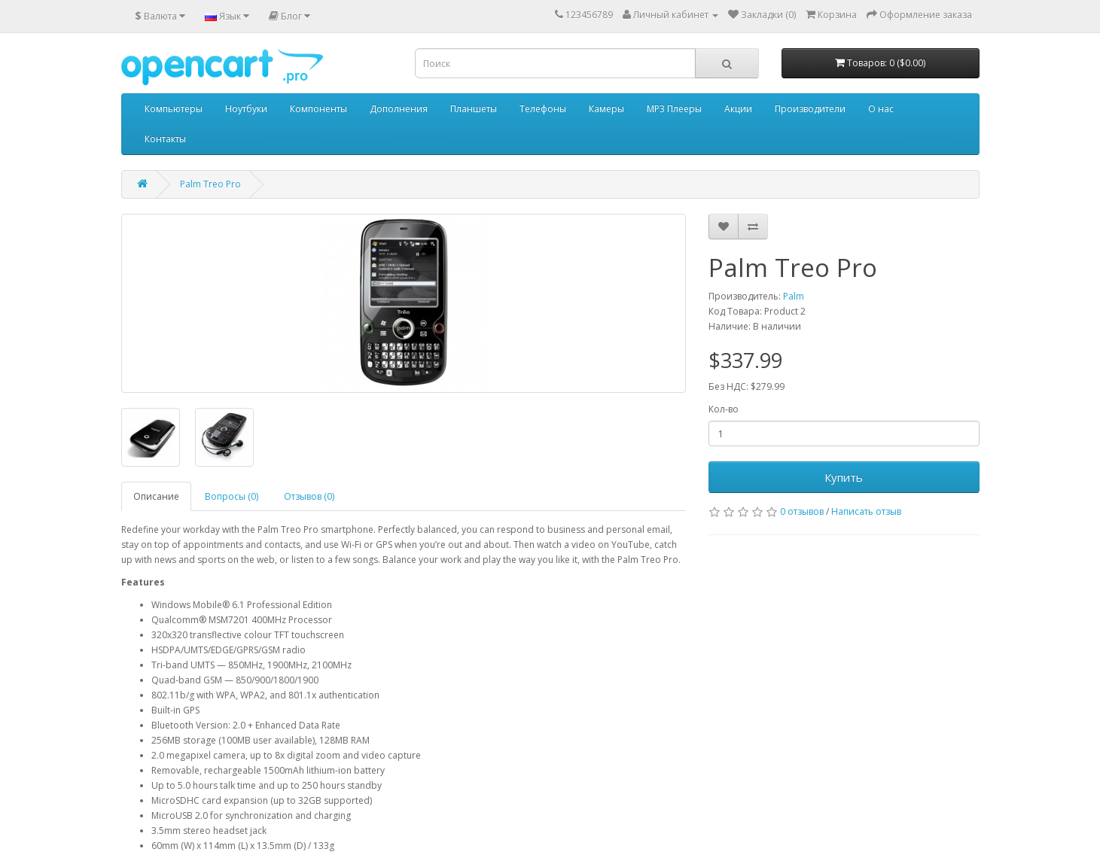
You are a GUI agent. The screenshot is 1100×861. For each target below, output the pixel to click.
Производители (810, 108)
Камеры (606, 108)
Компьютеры (174, 108)
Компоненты (318, 108)
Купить (843, 477)
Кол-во (723, 409)
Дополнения (399, 108)
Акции (738, 108)
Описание (156, 496)
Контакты (165, 138)
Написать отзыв (866, 511)
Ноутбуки (246, 108)
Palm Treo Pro (210, 184)
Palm (793, 296)
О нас (881, 108)
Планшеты (473, 108)
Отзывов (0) (309, 496)
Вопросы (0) (231, 496)
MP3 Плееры (674, 108)
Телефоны (543, 108)
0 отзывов (802, 511)
